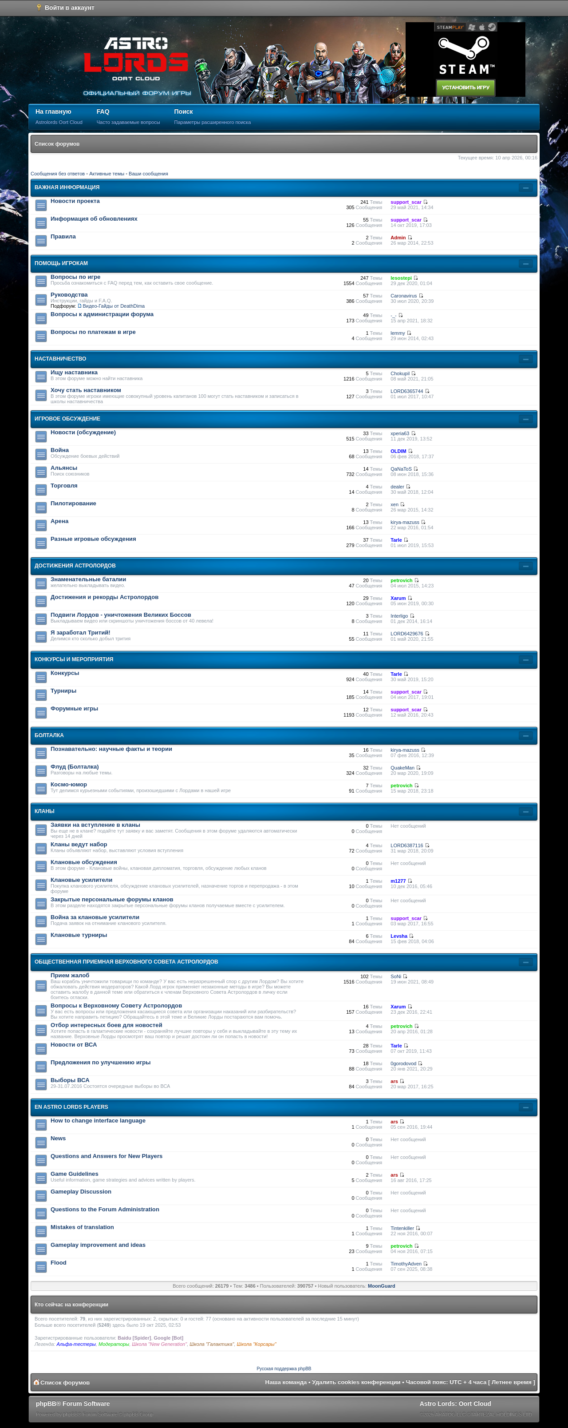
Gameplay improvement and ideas (98, 1245)
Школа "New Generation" (159, 1344)
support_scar (406, 202)
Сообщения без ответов (58, 173)
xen (394, 504)
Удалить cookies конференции (356, 1382)
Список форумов (57, 144)
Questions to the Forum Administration (105, 1209)
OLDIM (398, 451)
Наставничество (60, 359)
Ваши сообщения (148, 173)
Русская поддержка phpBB (283, 1368)
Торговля (64, 485)
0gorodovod (403, 1063)
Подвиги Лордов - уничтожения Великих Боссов (121, 614)
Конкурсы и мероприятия (74, 659)
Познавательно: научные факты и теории (111, 749)
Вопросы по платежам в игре (93, 332)
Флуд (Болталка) (75, 766)
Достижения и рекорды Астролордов (104, 597)
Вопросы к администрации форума (102, 314)
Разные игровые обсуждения (93, 539)
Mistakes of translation (82, 1227)
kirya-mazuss (404, 522)
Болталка (49, 735)
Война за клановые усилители (95, 917)
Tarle (396, 540)
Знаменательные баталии (88, 579)
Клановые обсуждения (84, 862)
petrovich (401, 580)
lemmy (397, 333)
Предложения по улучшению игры (101, 1062)
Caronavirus (403, 295)
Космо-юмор (69, 784)
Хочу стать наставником (86, 390)
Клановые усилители (81, 880)
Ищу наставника (74, 372)
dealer (397, 486)
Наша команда (286, 1382)
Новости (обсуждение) (83, 432)
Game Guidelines (75, 1173)
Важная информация (67, 187)
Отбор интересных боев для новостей (106, 1025)
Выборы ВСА (70, 1080)
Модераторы (114, 1344)
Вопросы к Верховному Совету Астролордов (116, 1005)
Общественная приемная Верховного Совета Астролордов (126, 962)
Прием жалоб (70, 975)
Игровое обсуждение (67, 419)
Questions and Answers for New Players (106, 1156)
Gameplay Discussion (81, 1191)
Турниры (63, 690)
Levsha (398, 936)
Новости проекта (75, 201)
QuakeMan (402, 767)
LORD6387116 (406, 845)
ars (394, 1081)
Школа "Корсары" (256, 1344)
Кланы (45, 811)
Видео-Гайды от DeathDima (114, 306)
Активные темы (106, 173)
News (58, 1138)
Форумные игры (74, 708)
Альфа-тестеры (75, 1344)
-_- (393, 315)
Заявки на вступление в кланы (95, 824)
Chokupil (400, 373)
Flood (59, 1262)
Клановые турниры (79, 935)
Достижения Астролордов (75, 566)
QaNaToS (401, 469)
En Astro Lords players (71, 1107)
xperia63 (399, 433)
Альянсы (64, 467)
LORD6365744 (406, 391)
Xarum (398, 598)
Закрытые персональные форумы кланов (112, 899)
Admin (398, 237)
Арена (59, 521)
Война (60, 450)
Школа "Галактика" (211, 1344)
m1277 (398, 881)
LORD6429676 (406, 633)
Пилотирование (73, 503)
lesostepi (401, 278)
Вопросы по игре (75, 277)
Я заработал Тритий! (80, 632)
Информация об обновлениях (94, 218)
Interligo (399, 616)
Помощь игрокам (61, 263)
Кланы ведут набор (79, 844)
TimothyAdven (406, 1263)
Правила (63, 236)
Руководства (69, 294)
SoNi (395, 976)
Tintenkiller (402, 1228)
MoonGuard (381, 1286)
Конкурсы (65, 673)
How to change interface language (98, 1120)
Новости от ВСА (74, 1044)
